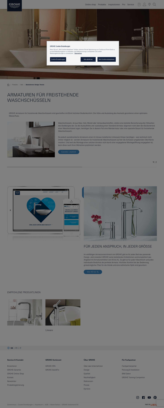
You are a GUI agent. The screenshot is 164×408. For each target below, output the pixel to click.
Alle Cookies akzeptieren (107, 59)
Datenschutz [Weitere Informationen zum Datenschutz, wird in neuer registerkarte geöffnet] (78, 53)
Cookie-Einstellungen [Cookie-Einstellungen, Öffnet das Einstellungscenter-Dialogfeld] (58, 59)
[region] (83, 53)
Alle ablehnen (88, 59)
